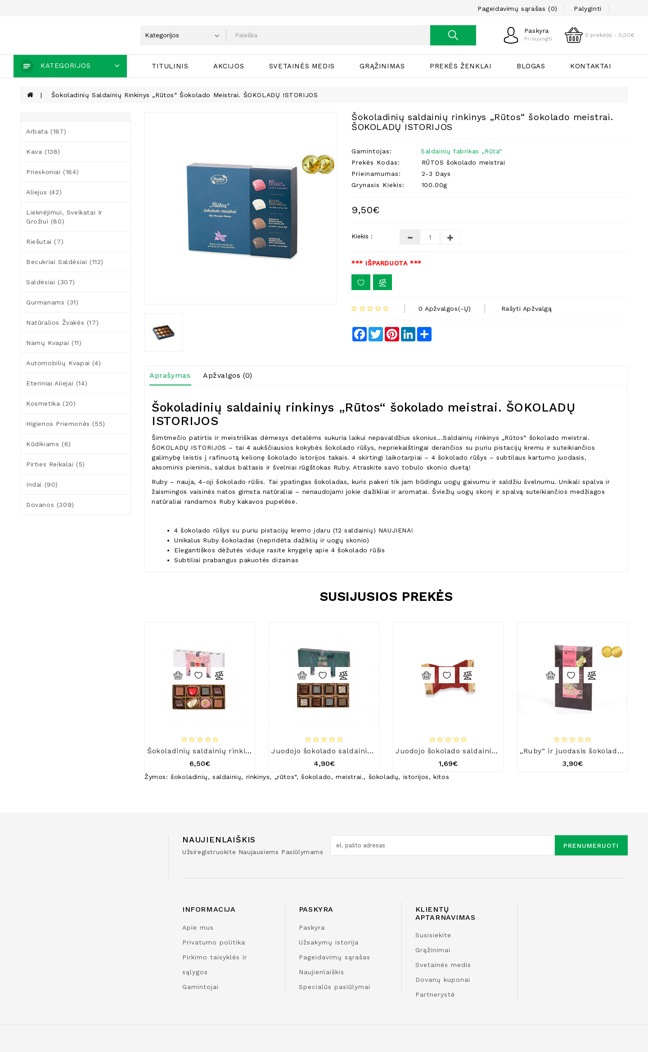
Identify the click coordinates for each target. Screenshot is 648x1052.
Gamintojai (200, 986)
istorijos (416, 776)
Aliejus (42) (44, 192)
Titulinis (170, 66)
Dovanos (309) (50, 504)
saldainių (226, 776)
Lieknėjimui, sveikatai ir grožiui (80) (64, 217)
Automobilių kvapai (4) (63, 363)
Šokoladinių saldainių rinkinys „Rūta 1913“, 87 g (234, 751)
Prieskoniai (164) (52, 171)
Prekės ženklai (460, 66)
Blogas (531, 66)
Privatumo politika (213, 942)
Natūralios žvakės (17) (62, 322)
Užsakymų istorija (329, 942)
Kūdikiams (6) (48, 444)
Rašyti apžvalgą (526, 308)
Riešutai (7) (44, 241)
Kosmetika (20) (51, 403)
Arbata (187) (46, 131)
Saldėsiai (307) (50, 282)
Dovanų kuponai (442, 979)
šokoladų (384, 776)
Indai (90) (42, 484)
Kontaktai (590, 66)
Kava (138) (43, 151)
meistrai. (350, 776)
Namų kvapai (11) (54, 342)
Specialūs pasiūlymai (334, 986)
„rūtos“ (285, 776)
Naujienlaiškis (321, 972)
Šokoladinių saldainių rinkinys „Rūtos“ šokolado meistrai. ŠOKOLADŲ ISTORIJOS (184, 94)
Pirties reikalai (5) (55, 464)
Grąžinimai (432, 950)
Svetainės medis (302, 66)
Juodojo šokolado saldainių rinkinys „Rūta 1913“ (359, 751)
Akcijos (228, 66)
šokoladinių (189, 776)
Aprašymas (169, 375)
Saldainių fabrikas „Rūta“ (461, 151)
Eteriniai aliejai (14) (56, 383)
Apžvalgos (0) (227, 375)
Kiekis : (362, 236)
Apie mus (198, 927)
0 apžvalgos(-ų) (444, 308)
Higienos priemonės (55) (65, 423)
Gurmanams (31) (52, 302)
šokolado (316, 776)
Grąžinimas (382, 66)
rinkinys (258, 776)
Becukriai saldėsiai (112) (65, 261)
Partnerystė (435, 994)
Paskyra (312, 927)
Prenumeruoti (591, 845)
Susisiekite (433, 935)
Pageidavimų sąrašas (334, 957)
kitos (441, 776)
